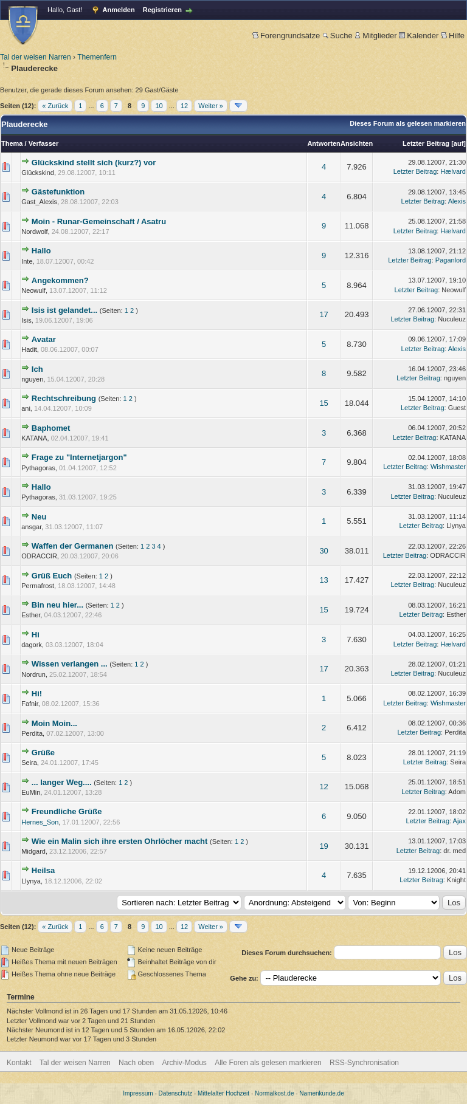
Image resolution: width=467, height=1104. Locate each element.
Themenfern (97, 57)
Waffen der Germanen (73, 545)
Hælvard (453, 171)
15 (323, 403)
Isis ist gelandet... (64, 310)
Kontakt (19, 1062)
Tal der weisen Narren (35, 57)
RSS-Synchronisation (364, 1062)
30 (323, 550)
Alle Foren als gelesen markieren (268, 1062)
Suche (337, 35)
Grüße (43, 752)
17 (323, 314)
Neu (39, 516)
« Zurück (55, 105)
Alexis (457, 201)
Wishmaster (448, 466)
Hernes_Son (39, 822)
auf (459, 143)
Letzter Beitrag (426, 143)
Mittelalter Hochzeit (223, 1093)
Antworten (323, 143)
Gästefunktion (58, 191)
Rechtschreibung (64, 398)
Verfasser (44, 143)
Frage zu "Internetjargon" (79, 457)
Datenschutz (176, 1093)
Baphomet (51, 428)
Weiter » (210, 105)
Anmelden (119, 9)
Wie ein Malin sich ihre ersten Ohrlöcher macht (120, 841)
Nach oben (136, 1062)
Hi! (37, 693)
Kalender (418, 35)
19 (323, 846)
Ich (37, 369)
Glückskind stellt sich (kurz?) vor (94, 162)
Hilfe (453, 35)
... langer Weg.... (62, 782)
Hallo (41, 250)
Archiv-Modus (184, 1062)
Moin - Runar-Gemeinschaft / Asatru (99, 221)
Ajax (459, 821)
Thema (11, 143)
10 (158, 105)
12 (184, 105)
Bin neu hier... (57, 604)
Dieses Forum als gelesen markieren (408, 123)
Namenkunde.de (321, 1093)
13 (323, 580)
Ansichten (357, 143)
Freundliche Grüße (67, 811)
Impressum (138, 1093)
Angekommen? (60, 280)
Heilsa (43, 870)
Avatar (44, 339)
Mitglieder (375, 35)
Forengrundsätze (286, 35)
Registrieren (162, 9)
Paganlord (450, 260)
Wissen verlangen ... (70, 663)
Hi (36, 634)
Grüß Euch (52, 575)
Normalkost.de (274, 1093)
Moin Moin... (54, 723)
